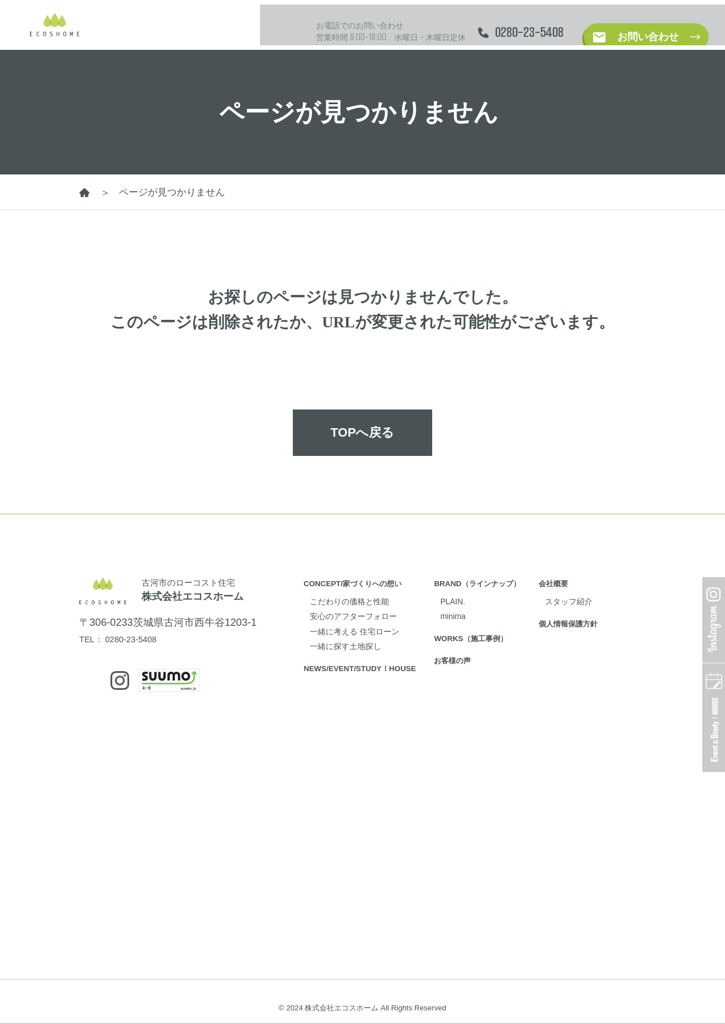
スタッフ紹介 (603, 597)
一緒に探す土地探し (353, 642)
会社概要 (585, 579)
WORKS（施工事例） (493, 634)
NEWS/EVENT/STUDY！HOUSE (368, 664)
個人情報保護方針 (602, 619)
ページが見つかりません (175, 192)
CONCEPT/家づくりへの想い (360, 579)
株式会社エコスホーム (205, 595)
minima (472, 612)
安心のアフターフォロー (363, 612)
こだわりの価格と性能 (358, 597)
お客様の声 (472, 657)
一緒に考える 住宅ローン (364, 627)
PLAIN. (472, 597)
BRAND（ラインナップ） (501, 579)
